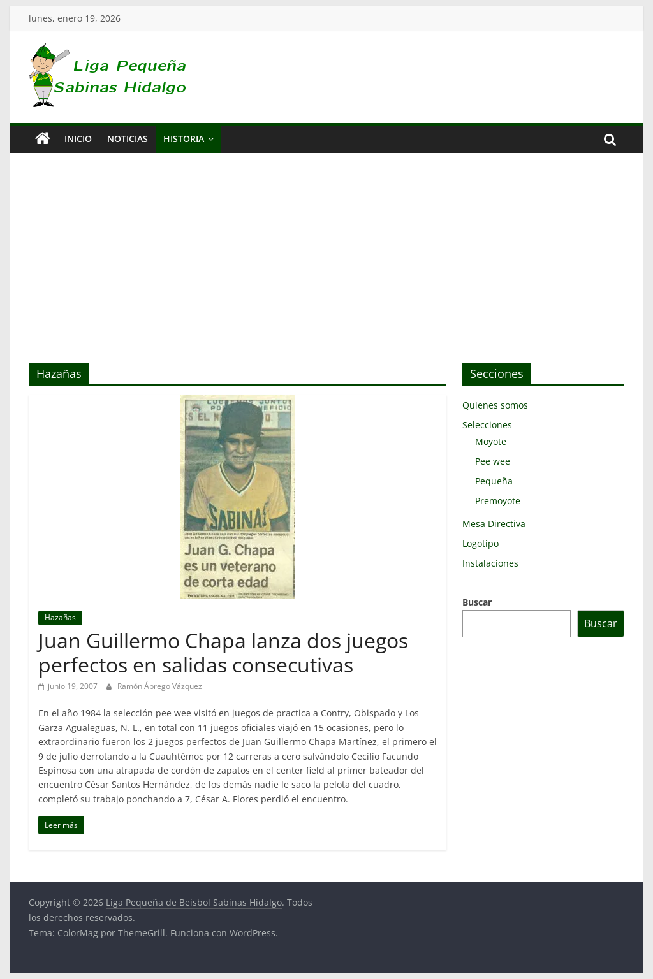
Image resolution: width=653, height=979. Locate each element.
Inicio (78, 139)
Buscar (477, 602)
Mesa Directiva (493, 524)
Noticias (127, 139)
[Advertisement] (326, 267)
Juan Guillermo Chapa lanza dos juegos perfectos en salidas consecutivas (223, 652)
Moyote (490, 441)
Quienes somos (495, 405)
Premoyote (497, 501)
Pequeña (494, 481)
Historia (183, 139)
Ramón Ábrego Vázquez (159, 686)
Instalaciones (490, 563)
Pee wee (492, 461)
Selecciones (487, 425)
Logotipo (480, 543)
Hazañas (60, 617)
